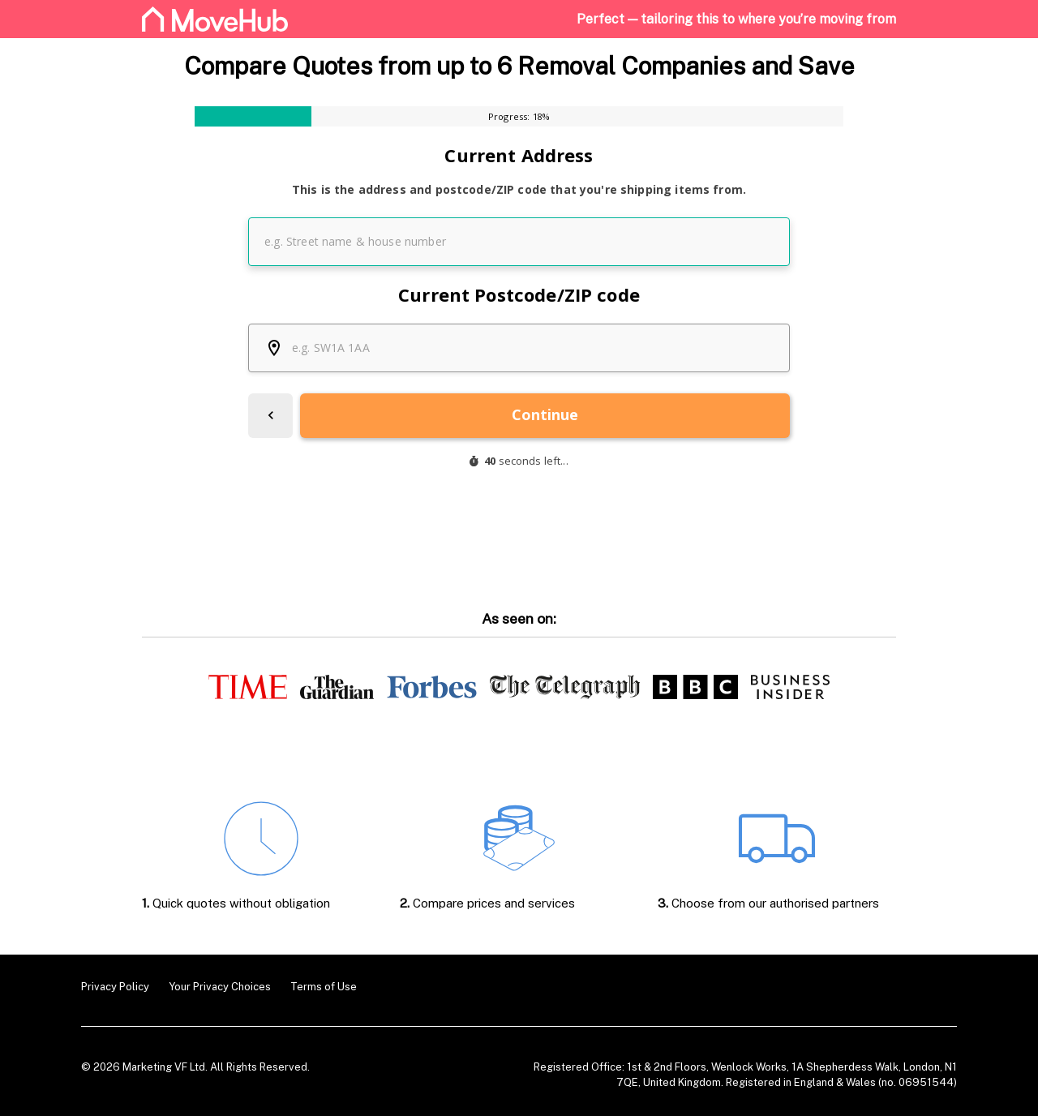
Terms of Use (323, 987)
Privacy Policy (115, 987)
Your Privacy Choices (220, 987)
